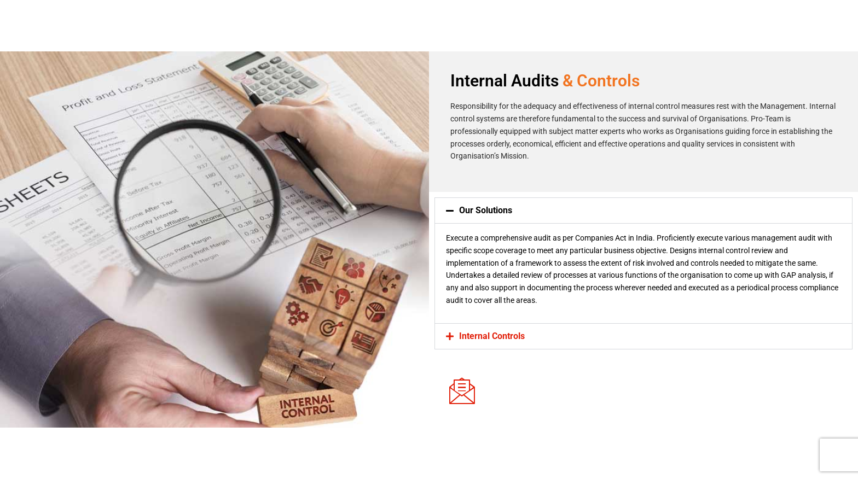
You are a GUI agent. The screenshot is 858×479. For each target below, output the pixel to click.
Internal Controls (492, 336)
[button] (643, 210)
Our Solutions (485, 210)
